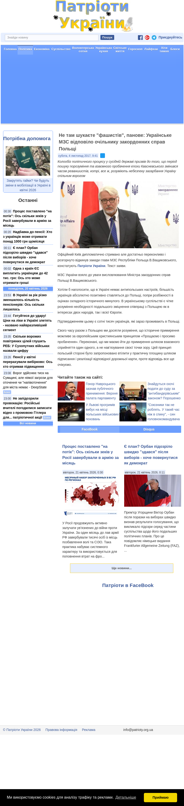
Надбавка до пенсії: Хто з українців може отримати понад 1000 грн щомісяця (27, 236)
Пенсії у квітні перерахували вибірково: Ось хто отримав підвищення (28, 361)
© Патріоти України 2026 (22, 730)
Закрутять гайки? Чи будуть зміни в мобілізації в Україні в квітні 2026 (27, 185)
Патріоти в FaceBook (128, 585)
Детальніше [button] (125, 797)
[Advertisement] (92, 90)
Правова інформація (61, 730)
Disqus (149, 429)
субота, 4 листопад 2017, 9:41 (78, 155)
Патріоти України (91, 266)
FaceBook (90, 429)
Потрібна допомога (27, 138)
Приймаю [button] (160, 797)
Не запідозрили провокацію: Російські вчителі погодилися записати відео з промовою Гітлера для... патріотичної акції (27, 407)
